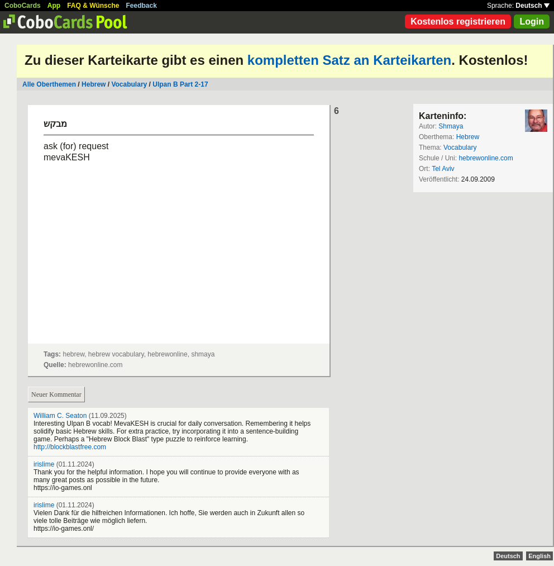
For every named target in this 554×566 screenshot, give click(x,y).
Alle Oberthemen (49, 84)
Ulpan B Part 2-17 (180, 84)
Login (531, 21)
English (539, 556)
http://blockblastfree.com (70, 447)
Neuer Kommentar (56, 394)
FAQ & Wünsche (93, 5)
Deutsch (532, 5)
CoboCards (22, 5)
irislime (44, 464)
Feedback (141, 5)
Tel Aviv (443, 169)
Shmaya (450, 126)
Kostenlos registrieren (457, 21)
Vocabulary (129, 84)
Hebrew (94, 84)
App (53, 5)
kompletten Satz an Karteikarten (349, 60)
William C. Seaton (60, 416)
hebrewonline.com (486, 158)
